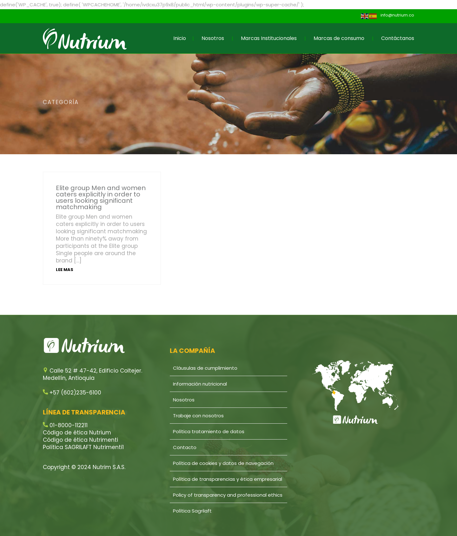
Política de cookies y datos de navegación (223, 463)
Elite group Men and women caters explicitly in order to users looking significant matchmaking (101, 197)
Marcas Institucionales (269, 38)
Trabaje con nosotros (198, 415)
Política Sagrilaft (192, 510)
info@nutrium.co (397, 15)
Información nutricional (200, 383)
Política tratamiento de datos (208, 431)
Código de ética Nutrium (77, 432)
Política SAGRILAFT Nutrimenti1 (83, 447)
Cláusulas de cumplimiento (205, 368)
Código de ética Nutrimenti (80, 440)
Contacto (184, 447)
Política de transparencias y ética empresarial (227, 479)
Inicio (179, 38)
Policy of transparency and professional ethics (227, 495)
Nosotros (213, 38)
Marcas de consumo (339, 38)
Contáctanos (397, 38)
